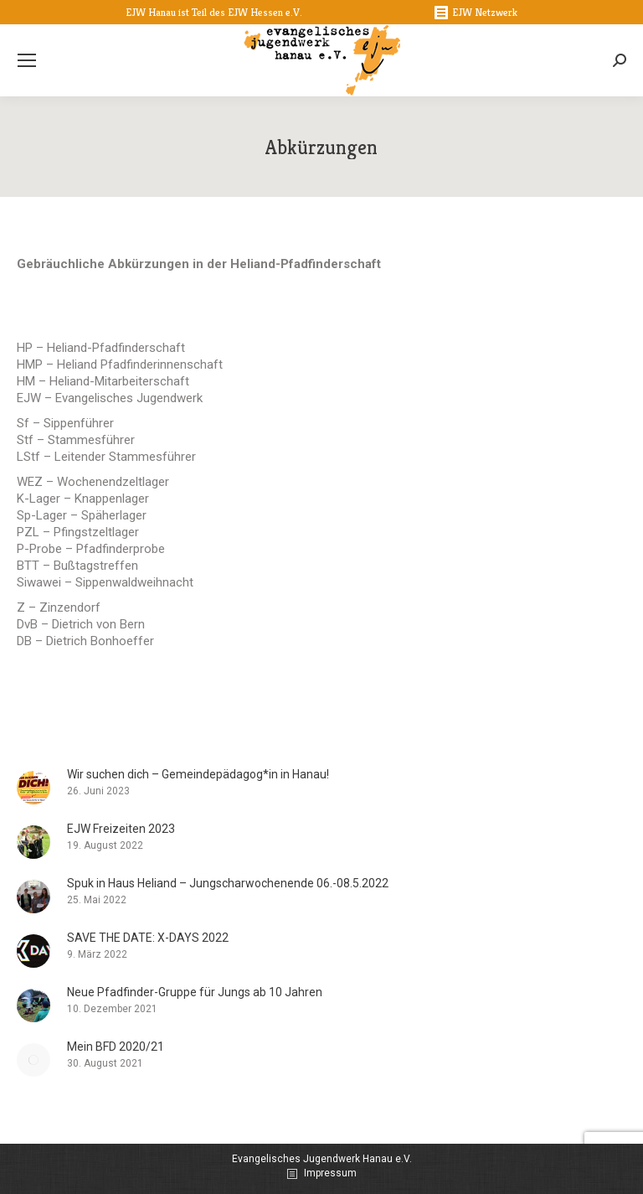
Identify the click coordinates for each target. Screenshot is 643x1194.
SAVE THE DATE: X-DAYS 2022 (148, 937)
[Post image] (33, 787)
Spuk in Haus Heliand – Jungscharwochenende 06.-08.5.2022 (227, 883)
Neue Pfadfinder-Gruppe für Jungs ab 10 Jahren (194, 992)
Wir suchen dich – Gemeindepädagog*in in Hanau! (198, 774)
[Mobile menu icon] (27, 60)
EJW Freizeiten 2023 (121, 828)
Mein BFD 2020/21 (115, 1046)
